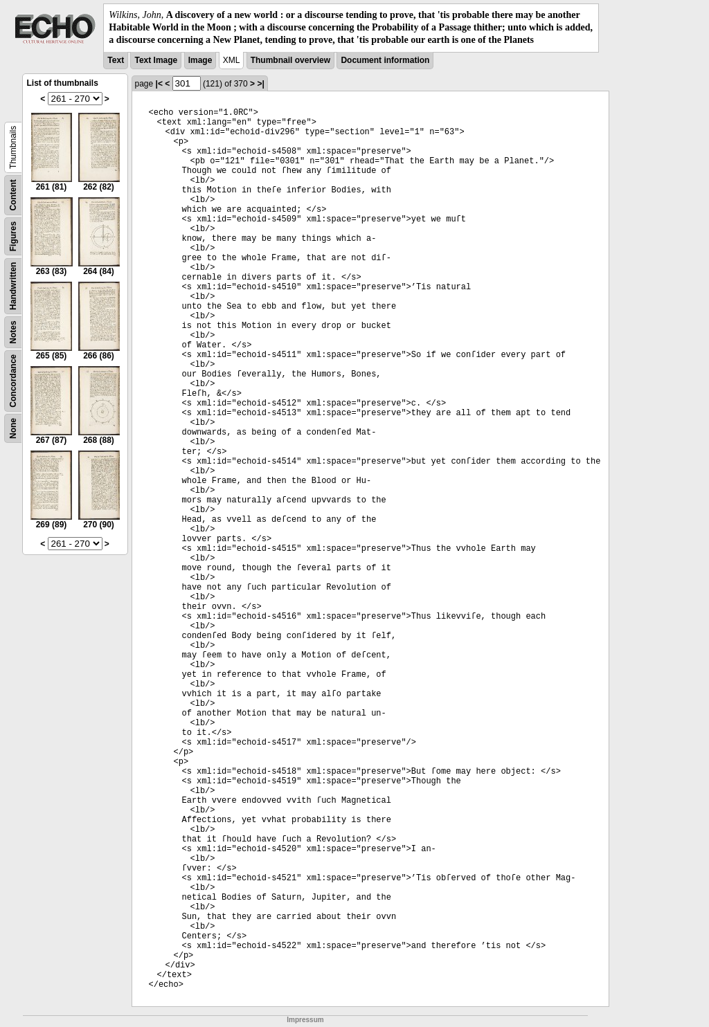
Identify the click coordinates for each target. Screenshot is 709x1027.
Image (200, 60)
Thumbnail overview (290, 60)
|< (159, 84)
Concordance (13, 381)
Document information (385, 60)
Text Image (155, 60)
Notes (13, 331)
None (13, 428)
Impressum (305, 1020)
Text (115, 60)
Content (13, 194)
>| (260, 84)
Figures (13, 236)
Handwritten (13, 285)
